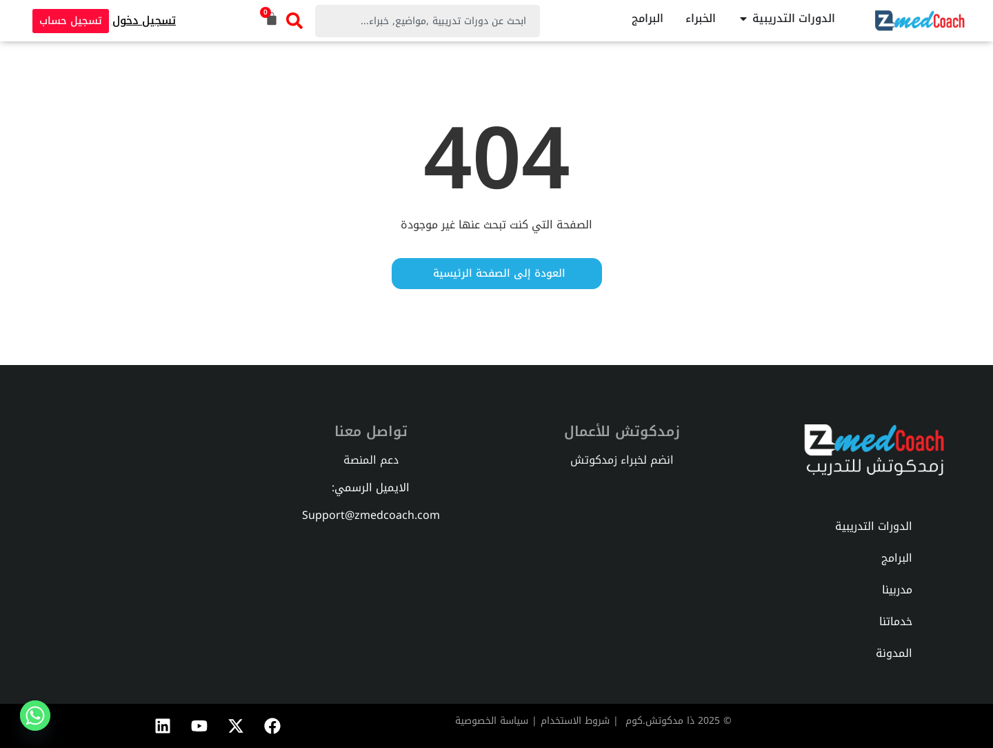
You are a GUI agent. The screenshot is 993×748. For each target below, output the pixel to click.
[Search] (295, 21)
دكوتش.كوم (651, 720)
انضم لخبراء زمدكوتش (622, 460)
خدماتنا (895, 621)
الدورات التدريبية (873, 526)
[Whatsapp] (35, 715)
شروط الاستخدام (575, 720)
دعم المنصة (371, 460)
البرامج (896, 558)
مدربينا (897, 589)
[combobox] (428, 21)
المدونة (894, 653)
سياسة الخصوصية (491, 720)
